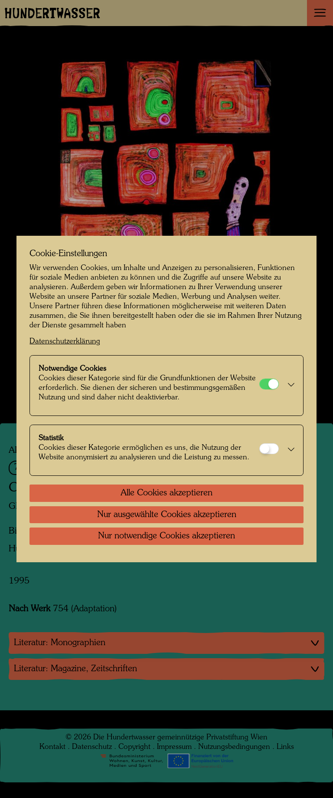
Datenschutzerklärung (64, 341)
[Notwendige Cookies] (269, 384)
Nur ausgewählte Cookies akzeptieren (166, 515)
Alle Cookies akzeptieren (166, 493)
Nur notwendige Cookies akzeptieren (166, 536)
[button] (288, 385)
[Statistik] (269, 448)
